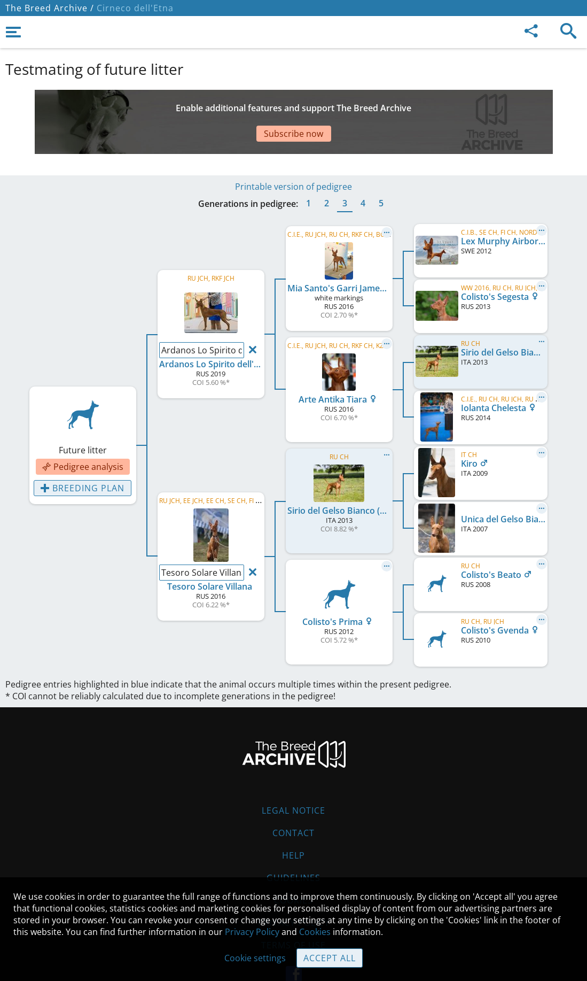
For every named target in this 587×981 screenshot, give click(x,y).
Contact (293, 801)
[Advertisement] (264, 108)
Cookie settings (255, 958)
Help (293, 823)
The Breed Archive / (49, 8)
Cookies (293, 868)
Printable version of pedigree (293, 154)
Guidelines (293, 846)
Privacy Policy (252, 932)
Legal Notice (293, 778)
